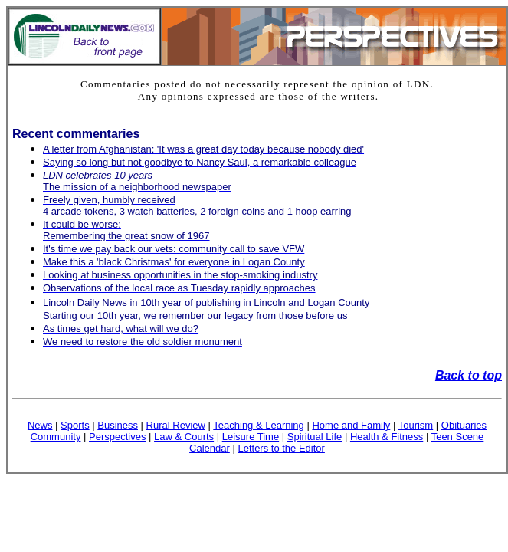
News (40, 425)
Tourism (416, 425)
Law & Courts (184, 436)
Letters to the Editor (281, 448)
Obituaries (464, 425)
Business (117, 425)
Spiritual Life (314, 436)
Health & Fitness (386, 436)
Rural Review (175, 425)
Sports (75, 425)
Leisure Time (250, 436)
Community (56, 436)
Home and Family (351, 425)
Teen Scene (457, 436)
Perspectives (117, 436)
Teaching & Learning (258, 425)
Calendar (209, 448)
